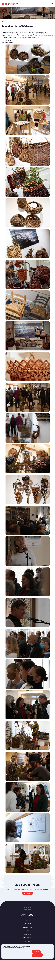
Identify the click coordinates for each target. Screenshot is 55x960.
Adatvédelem (27, 923)
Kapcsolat (28, 941)
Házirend (27, 920)
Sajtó (27, 930)
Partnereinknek (27, 937)
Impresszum (27, 934)
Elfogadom (36, 951)
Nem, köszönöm (37, 955)
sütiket (9, 946)
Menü (52, 3)
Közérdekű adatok (27, 927)
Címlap (3, 21)
